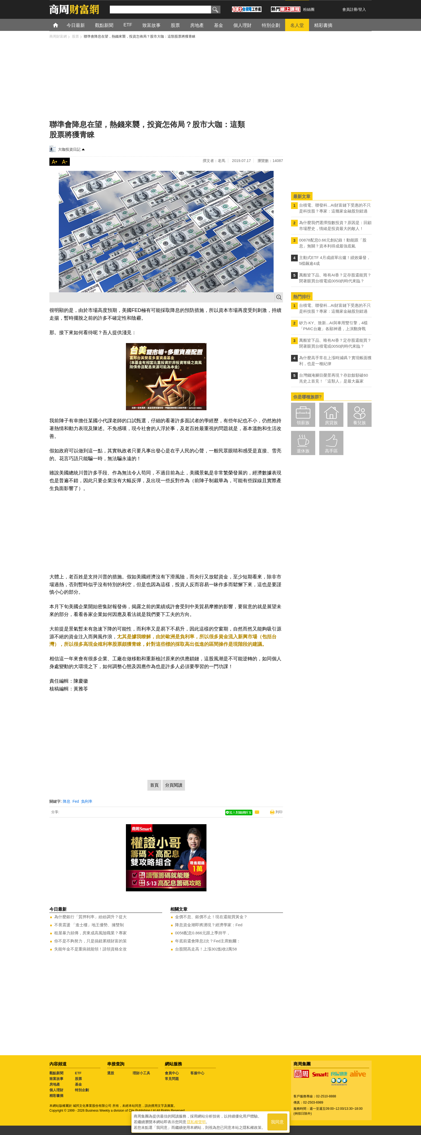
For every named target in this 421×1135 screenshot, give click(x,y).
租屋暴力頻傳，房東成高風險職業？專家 (90, 933)
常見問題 (172, 1079)
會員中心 (172, 1073)
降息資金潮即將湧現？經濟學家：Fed (208, 925)
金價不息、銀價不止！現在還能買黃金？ (211, 916)
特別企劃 (82, 1090)
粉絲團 (308, 9)
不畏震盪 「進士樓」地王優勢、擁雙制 (89, 925)
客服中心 (197, 1073)
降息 (66, 801)
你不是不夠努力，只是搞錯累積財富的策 (90, 941)
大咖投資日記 (69, 149)
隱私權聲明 (196, 1122)
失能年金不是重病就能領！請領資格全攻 (90, 949)
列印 (278, 812)
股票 (78, 1079)
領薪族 (303, 422)
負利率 (86, 801)
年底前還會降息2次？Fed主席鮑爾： (208, 941)
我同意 (277, 1122)
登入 (362, 9)
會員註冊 (349, 9)
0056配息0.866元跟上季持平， (202, 933)
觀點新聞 (56, 1073)
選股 (110, 1073)
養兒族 (359, 422)
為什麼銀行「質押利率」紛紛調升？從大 (90, 916)
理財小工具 (141, 1073)
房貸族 (331, 422)
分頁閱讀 (173, 785)
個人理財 (56, 1090)
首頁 (60, 25)
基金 (78, 1084)
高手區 (331, 451)
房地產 (54, 1084)
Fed (75, 801)
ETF (78, 1073)
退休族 (303, 451)
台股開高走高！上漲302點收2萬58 (206, 949)
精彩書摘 (56, 1096)
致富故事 (56, 1079)
